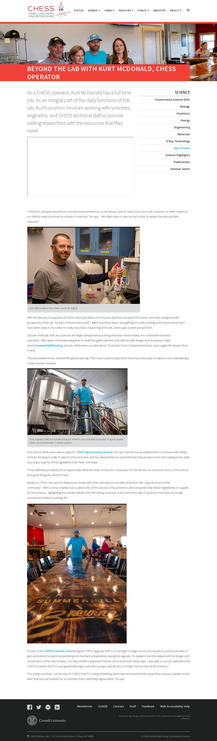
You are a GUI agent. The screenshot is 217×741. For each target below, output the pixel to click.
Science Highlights (178, 155)
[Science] (94, 10)
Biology (185, 106)
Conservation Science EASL (172, 99)
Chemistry (183, 113)
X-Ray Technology (178, 141)
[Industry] (159, 10)
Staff (133, 706)
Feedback (148, 706)
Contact (118, 706)
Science (182, 92)
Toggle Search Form (188, 10)
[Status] (79, 10)
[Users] (109, 10)
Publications (182, 162)
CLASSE (102, 706)
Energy (185, 120)
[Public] (143, 10)
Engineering (182, 127)
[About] (176, 10)
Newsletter (84, 706)
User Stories (182, 148)
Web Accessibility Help (175, 706)
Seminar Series (180, 169)
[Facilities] (126, 10)
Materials (183, 134)
